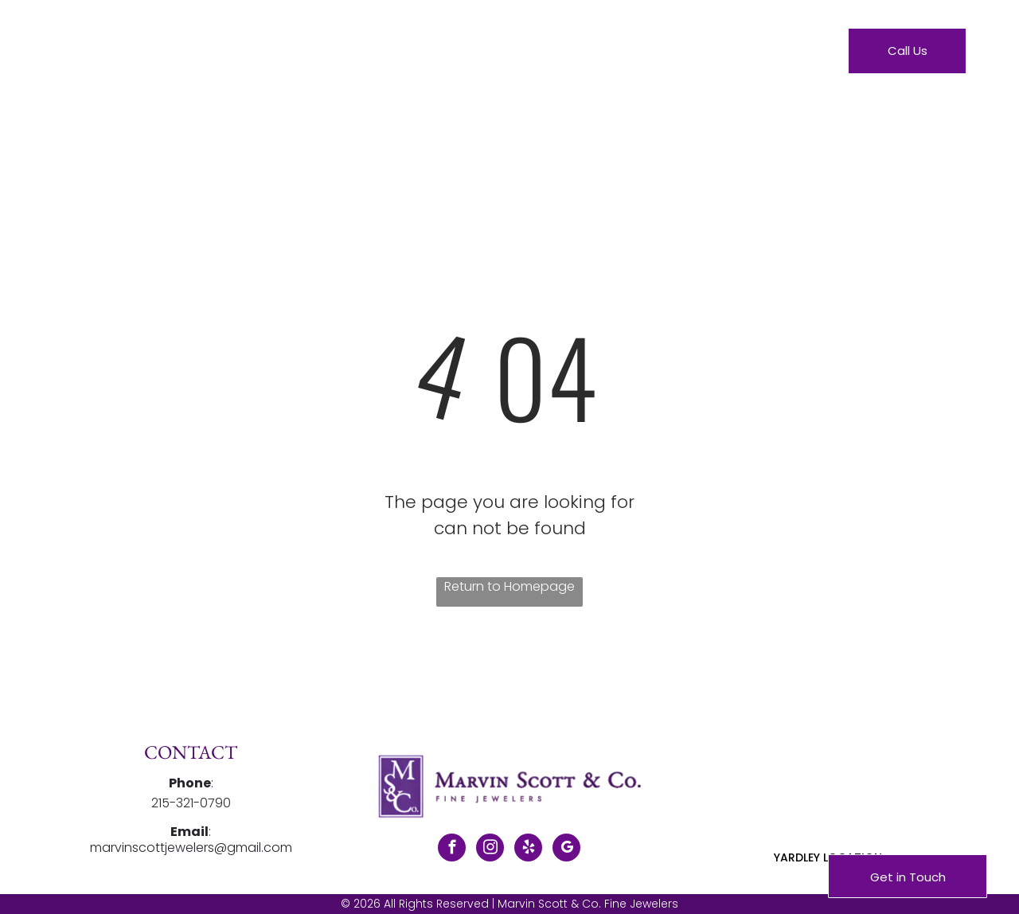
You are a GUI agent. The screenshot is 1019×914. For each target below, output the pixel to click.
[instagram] (490, 849)
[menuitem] (334, 54)
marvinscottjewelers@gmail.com (191, 847)
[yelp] (528, 849)
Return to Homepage (509, 586)
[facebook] (452, 849)
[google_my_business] (566, 849)
